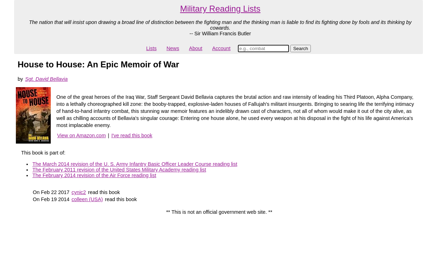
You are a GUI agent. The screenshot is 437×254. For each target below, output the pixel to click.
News (172, 48)
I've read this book (131, 135)
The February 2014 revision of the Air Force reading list (94, 175)
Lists (151, 48)
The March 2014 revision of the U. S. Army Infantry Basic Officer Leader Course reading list (134, 164)
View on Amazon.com (81, 135)
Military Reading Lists (220, 8)
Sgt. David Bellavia (46, 79)
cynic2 (79, 192)
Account (221, 48)
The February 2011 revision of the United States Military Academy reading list (119, 170)
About (195, 48)
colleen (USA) (87, 199)
